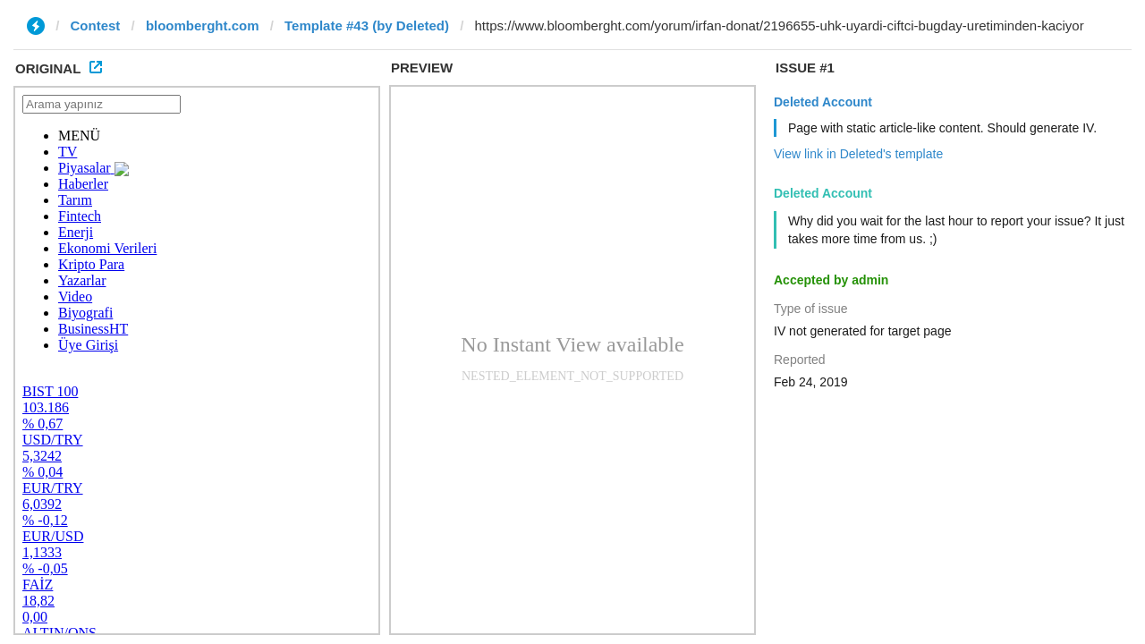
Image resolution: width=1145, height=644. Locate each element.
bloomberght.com (202, 25)
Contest (96, 25)
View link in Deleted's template (858, 154)
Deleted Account (823, 102)
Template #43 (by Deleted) (366, 25)
